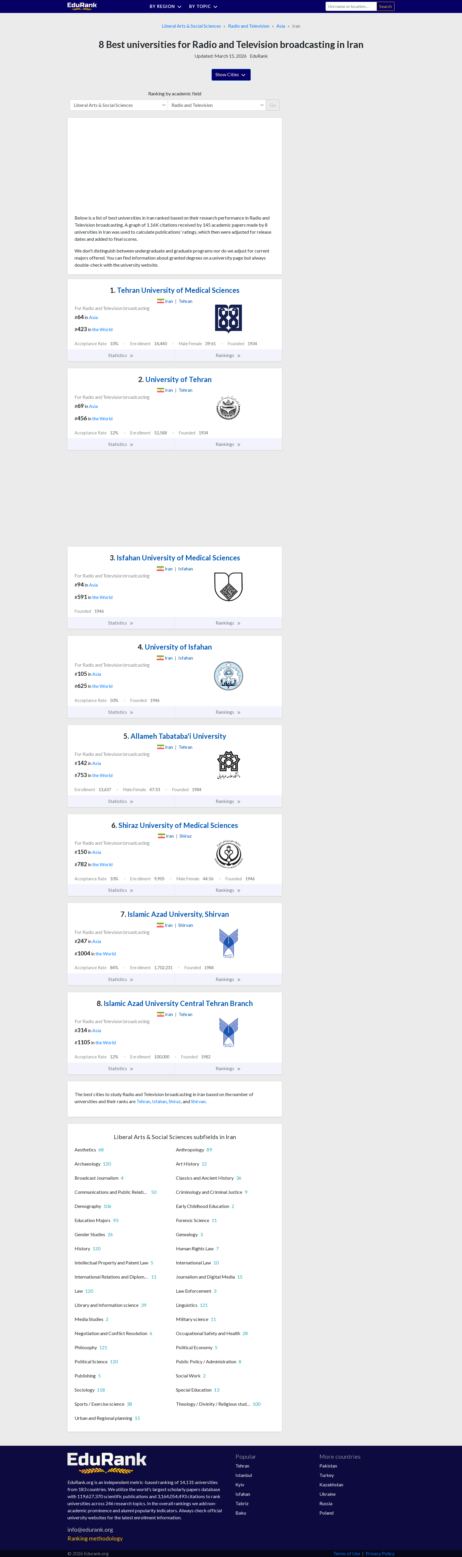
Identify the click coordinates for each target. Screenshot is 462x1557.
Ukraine (327, 1494)
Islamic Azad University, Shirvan (175, 914)
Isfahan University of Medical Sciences (175, 557)
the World (102, 329)
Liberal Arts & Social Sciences (191, 26)
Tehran (143, 1101)
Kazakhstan (331, 1484)
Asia (280, 26)
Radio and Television (248, 26)
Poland (326, 1512)
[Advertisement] (118, 168)
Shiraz (175, 1101)
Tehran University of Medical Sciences (175, 290)
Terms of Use (346, 1553)
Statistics (121, 355)
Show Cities (231, 75)
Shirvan (198, 1101)
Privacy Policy (380, 1553)
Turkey (326, 1475)
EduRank (259, 56)
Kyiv (239, 1484)
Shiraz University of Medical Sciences (174, 825)
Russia (325, 1503)
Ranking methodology (95, 1538)
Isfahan (159, 1101)
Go (273, 105)
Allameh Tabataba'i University (174, 736)
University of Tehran (175, 379)
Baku (240, 1512)
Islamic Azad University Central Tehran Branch (175, 1003)
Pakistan (328, 1465)
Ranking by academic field (174, 93)
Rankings (228, 355)
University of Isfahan (175, 647)
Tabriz (242, 1503)
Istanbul (243, 1475)
